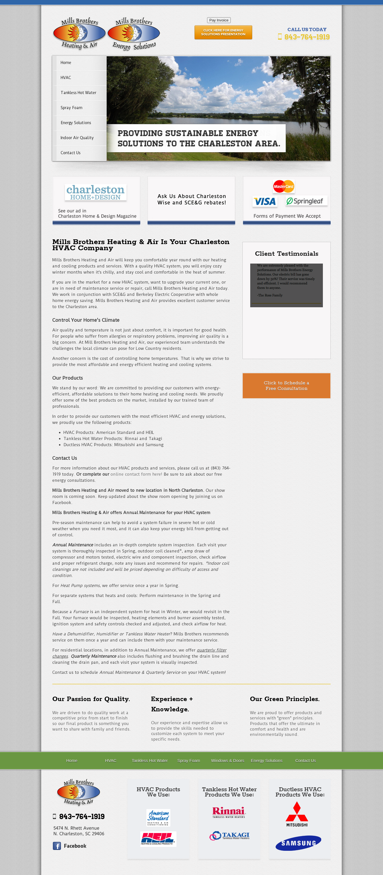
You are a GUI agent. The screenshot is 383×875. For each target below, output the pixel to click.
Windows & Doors (227, 760)
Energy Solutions (76, 123)
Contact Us (70, 153)
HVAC (66, 77)
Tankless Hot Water (78, 92)
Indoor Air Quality (77, 138)
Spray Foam (71, 107)
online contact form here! (136, 474)
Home (66, 62)
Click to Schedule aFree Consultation (286, 386)
